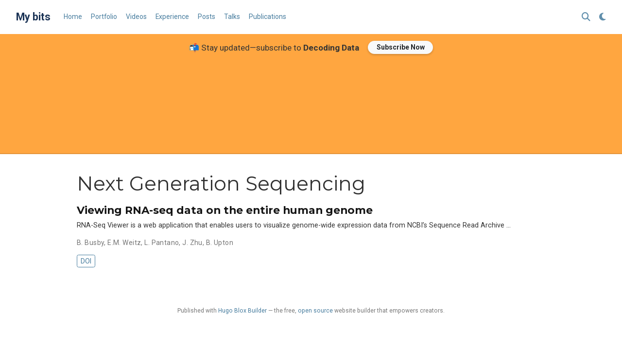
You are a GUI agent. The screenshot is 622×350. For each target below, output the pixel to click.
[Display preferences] (602, 17)
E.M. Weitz (124, 242)
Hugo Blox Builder (242, 310)
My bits (33, 17)
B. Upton (219, 242)
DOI (86, 261)
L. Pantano (161, 242)
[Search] (586, 17)
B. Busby (90, 242)
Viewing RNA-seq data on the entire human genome (225, 210)
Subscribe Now (401, 47)
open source (315, 310)
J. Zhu (192, 242)
